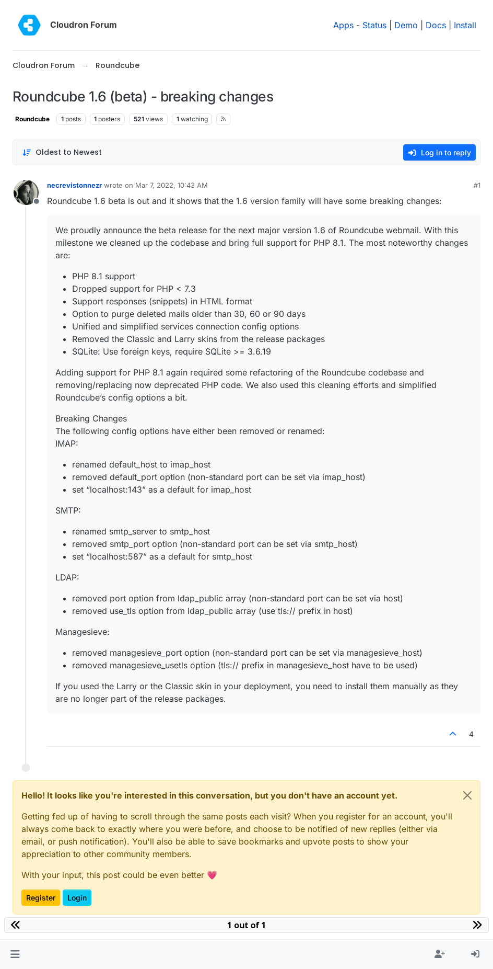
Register (40, 897)
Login (77, 897)
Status (374, 25)
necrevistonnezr (74, 185)
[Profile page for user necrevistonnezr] (26, 192)
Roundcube (32, 119)
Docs (436, 25)
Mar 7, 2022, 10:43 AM (171, 185)
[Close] (467, 795)
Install (465, 25)
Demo (406, 25)
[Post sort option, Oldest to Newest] (62, 152)
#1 (477, 185)
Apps (343, 25)
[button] (15, 954)
